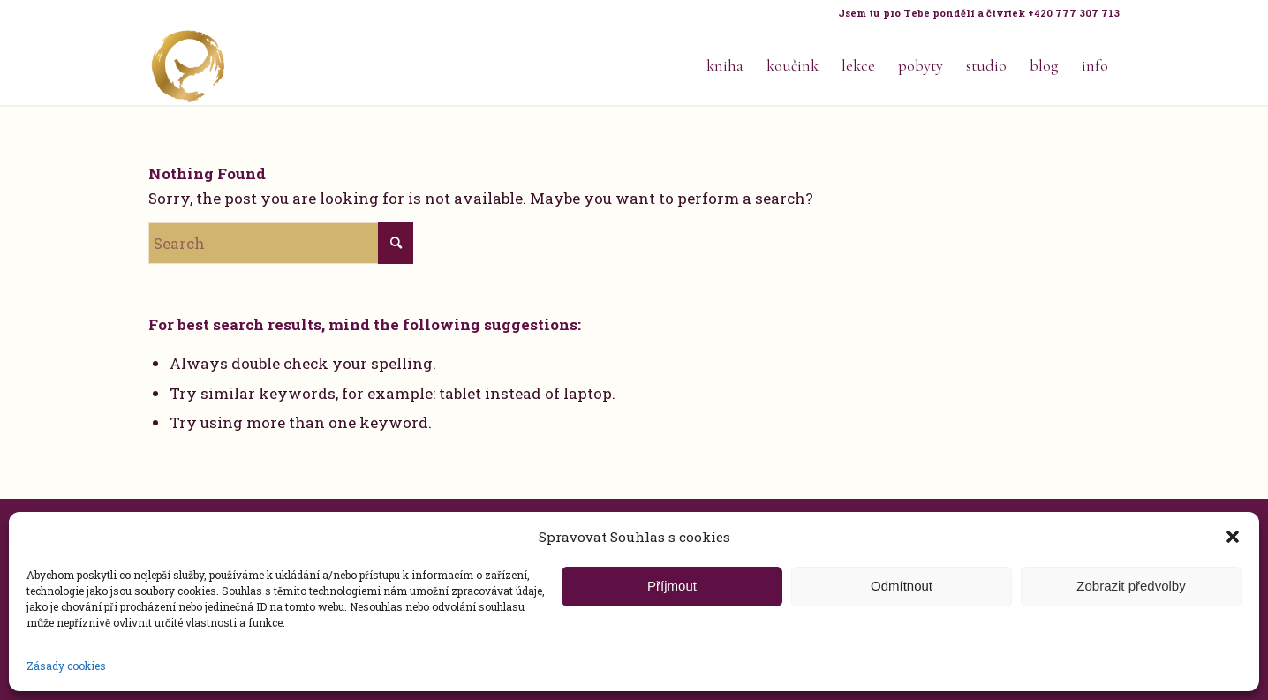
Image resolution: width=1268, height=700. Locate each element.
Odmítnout (901, 585)
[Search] (280, 243)
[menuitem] (974, 13)
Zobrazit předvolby (1130, 585)
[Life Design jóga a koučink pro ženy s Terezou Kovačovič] (188, 65)
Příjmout (672, 585)
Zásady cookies (66, 666)
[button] (1233, 537)
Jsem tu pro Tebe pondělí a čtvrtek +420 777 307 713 (979, 12)
